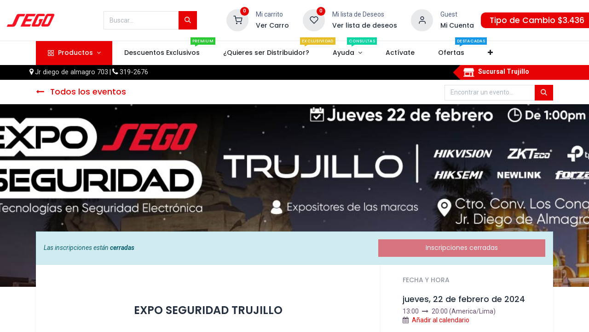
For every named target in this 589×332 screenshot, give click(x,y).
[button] (490, 53)
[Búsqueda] (188, 20)
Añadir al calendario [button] (440, 320)
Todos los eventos (81, 91)
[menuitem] (161, 53)
